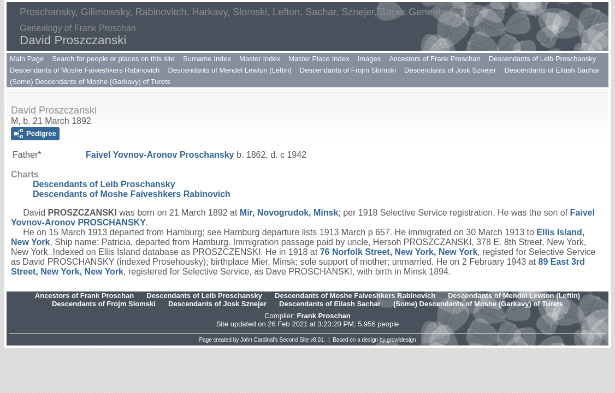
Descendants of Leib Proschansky (542, 59)
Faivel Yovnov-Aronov (160, 154)
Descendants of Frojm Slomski (348, 70)
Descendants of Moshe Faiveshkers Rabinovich (85, 70)
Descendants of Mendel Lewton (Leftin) (230, 70)
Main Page (27, 59)
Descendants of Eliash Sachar (551, 70)
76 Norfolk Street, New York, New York (399, 252)
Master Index (259, 59)
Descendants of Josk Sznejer (450, 70)
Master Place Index (318, 59)
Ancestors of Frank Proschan (435, 59)
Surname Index (207, 59)
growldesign (401, 340)
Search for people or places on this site (113, 59)
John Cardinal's (259, 340)
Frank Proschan (323, 316)
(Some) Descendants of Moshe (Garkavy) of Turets (90, 82)
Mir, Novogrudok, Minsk (289, 212)
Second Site (294, 340)
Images (369, 59)
